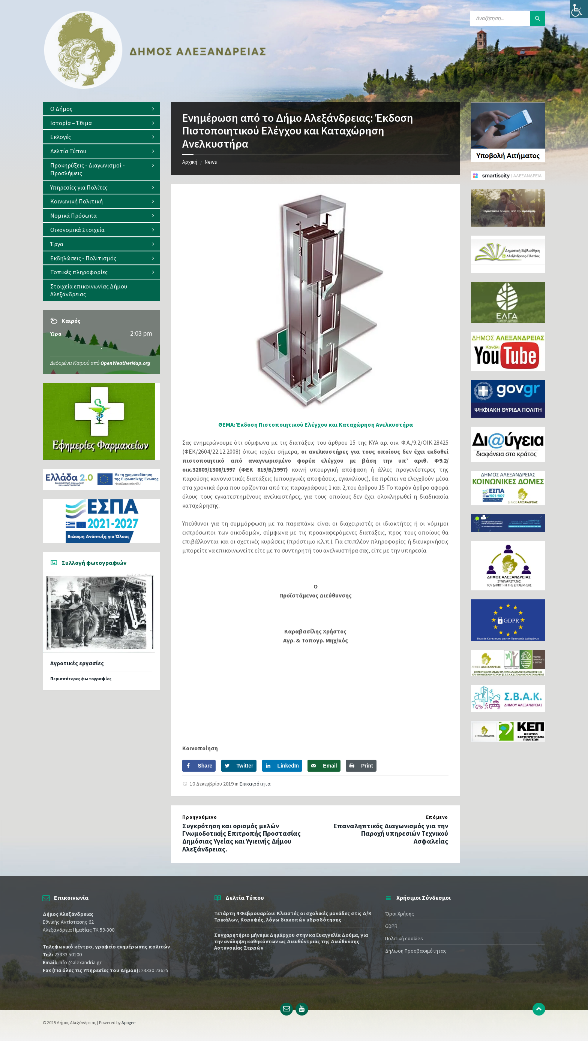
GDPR (391, 926)
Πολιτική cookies (404, 938)
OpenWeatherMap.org (125, 363)
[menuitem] (101, 108)
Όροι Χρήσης (399, 913)
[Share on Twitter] (239, 766)
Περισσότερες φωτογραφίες (80, 678)
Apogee (128, 1022)
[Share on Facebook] (199, 766)
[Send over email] (324, 766)
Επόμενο (437, 817)
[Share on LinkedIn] (282, 766)
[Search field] (507, 18)
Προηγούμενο (199, 817)
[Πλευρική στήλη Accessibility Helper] (579, 9)
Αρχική (189, 161)
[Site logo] (155, 87)
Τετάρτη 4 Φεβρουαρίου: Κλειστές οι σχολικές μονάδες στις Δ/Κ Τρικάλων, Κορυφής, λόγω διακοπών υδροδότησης (293, 916)
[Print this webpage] (361, 766)
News (211, 161)
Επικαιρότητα (255, 783)
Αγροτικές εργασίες (77, 663)
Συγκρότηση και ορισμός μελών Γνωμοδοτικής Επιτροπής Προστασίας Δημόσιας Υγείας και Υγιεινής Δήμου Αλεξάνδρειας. (241, 837)
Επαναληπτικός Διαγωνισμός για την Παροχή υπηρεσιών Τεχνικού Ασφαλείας (390, 833)
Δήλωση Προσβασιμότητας (416, 950)
